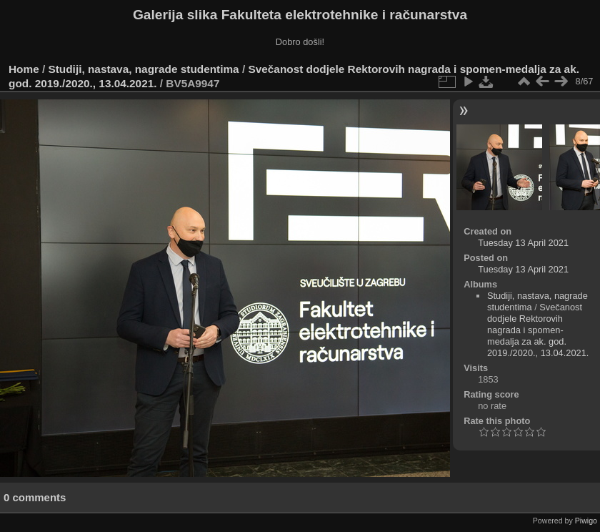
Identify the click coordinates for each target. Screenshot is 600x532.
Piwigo (586, 520)
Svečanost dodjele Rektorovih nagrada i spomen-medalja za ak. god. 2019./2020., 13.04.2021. (538, 330)
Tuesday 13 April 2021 (523, 242)
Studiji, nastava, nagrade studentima (144, 69)
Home (24, 69)
